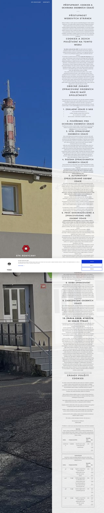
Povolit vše (92, 502)
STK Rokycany (36, 2)
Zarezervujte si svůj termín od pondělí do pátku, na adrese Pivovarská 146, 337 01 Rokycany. (26, 268)
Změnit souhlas (78, 422)
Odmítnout (92, 509)
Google (71, 469)
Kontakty (46, 2)
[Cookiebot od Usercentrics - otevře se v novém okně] (9, 510)
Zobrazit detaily (20, 506)
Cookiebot (91, 425)
